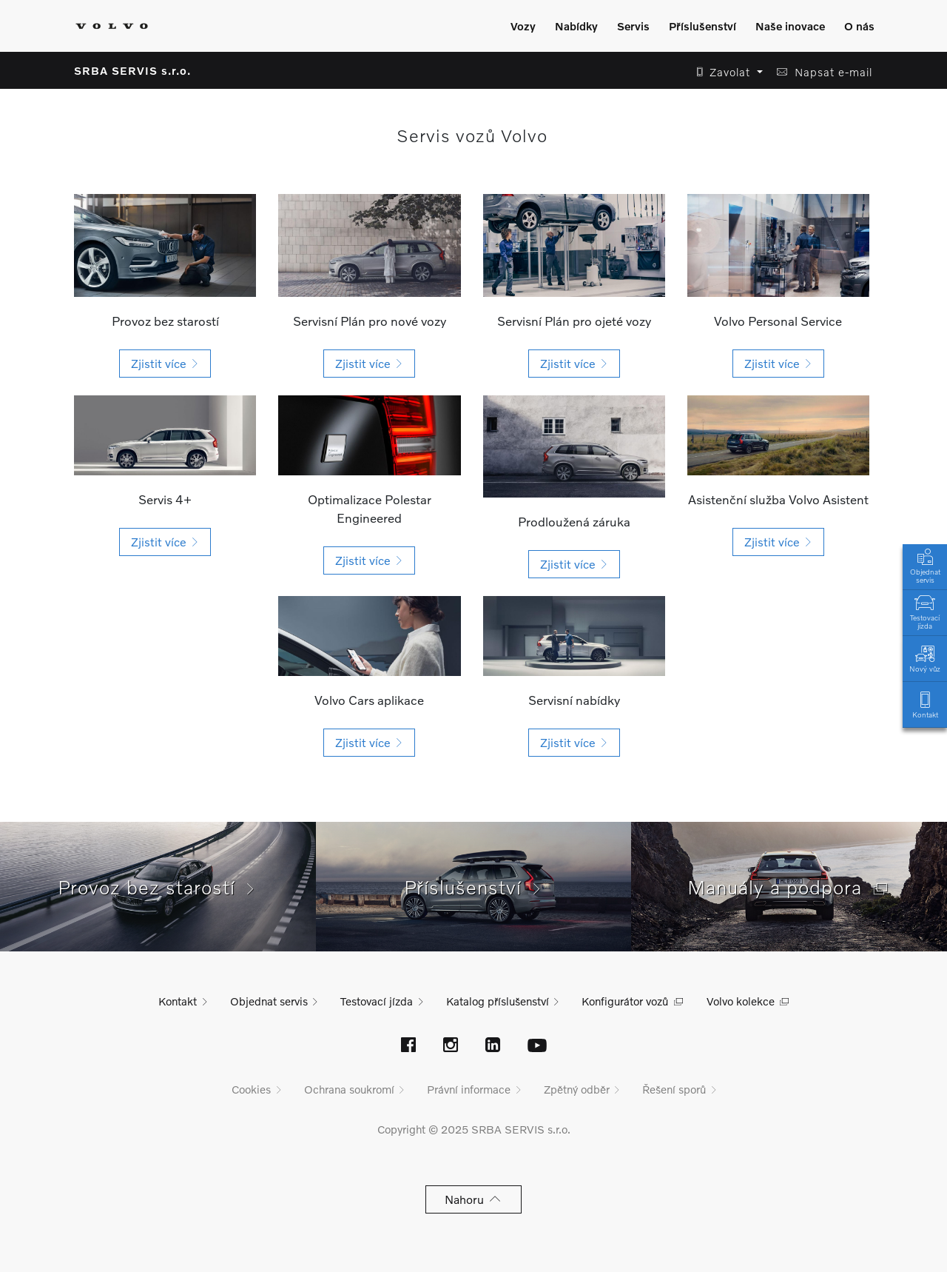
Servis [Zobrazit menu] (633, 26)
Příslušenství (474, 887)
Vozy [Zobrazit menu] (523, 26)
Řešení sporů (674, 1089)
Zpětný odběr (577, 1089)
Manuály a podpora (789, 887)
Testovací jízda (925, 611)
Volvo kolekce (741, 1001)
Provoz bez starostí (157, 887)
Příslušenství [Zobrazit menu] (702, 26)
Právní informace (468, 1089)
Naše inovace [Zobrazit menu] (790, 26)
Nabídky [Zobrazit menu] (576, 26)
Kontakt (925, 704)
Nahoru (474, 1199)
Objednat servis (925, 565)
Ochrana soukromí (349, 1089)
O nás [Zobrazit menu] (859, 26)
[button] (725, 72)
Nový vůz (925, 658)
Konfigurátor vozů (625, 1001)
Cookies (251, 1089)
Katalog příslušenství (497, 1001)
